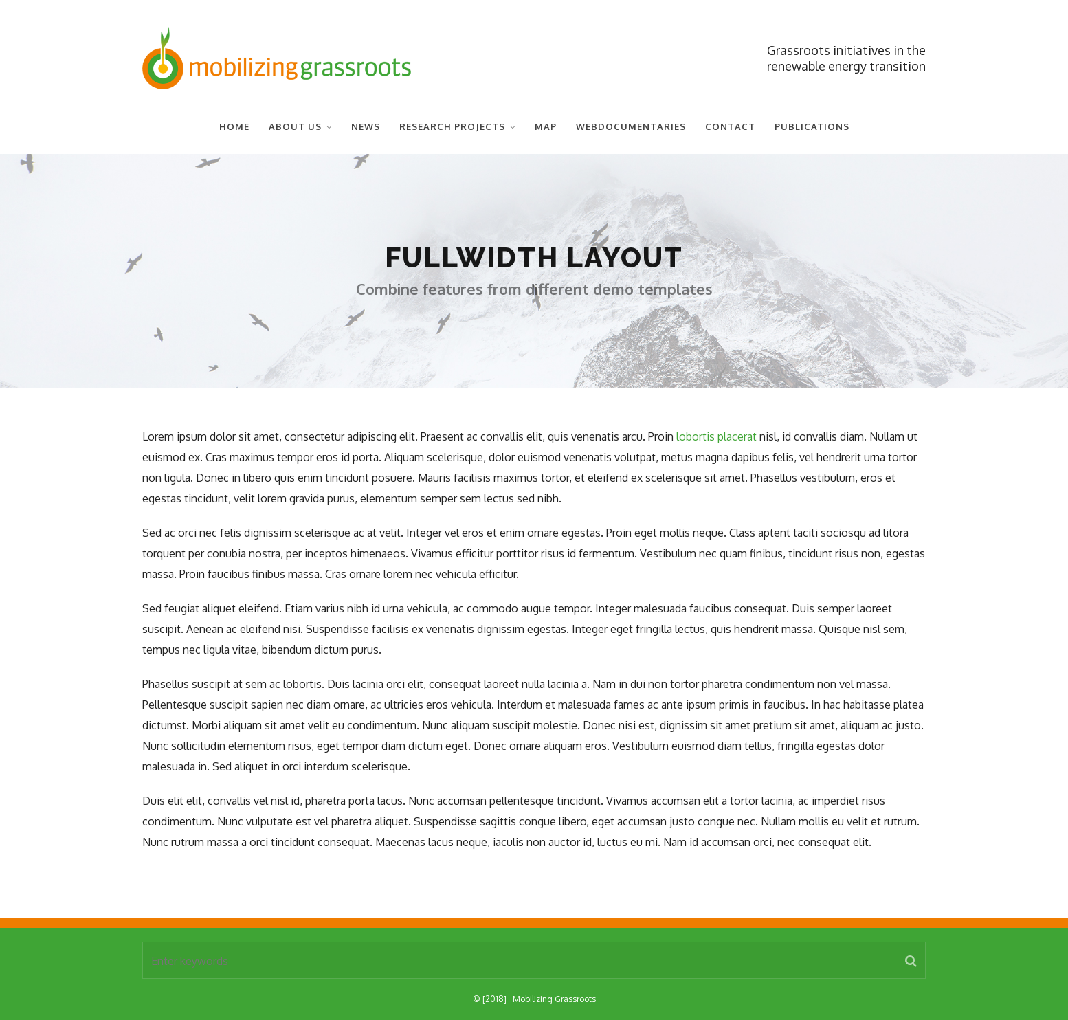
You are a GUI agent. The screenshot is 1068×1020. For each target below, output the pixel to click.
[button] (911, 960)
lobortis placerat (716, 436)
